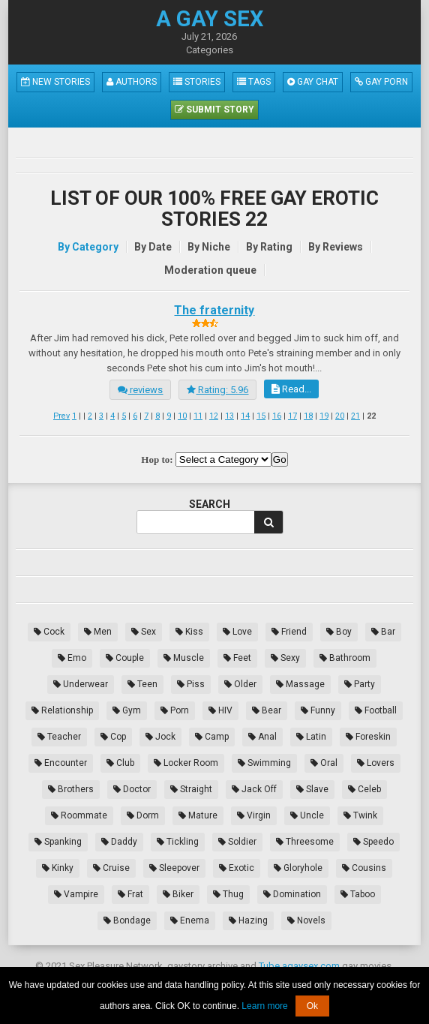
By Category (88, 247)
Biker (178, 894)
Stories (196, 82)
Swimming (264, 763)
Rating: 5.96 (217, 389)
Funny (318, 710)
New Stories (55, 82)
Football (376, 710)
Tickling (178, 841)
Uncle (307, 815)
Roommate (79, 815)
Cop (113, 736)
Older (240, 684)
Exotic (236, 868)
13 (229, 416)
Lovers (375, 763)
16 (276, 416)
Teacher (59, 736)
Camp (212, 736)
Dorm (143, 815)
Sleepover (174, 868)
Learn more (264, 1006)
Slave (312, 789)
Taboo (357, 894)
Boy (339, 631)
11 (198, 416)
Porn (174, 710)
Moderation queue (210, 270)
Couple (125, 658)
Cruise (111, 868)
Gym (126, 710)
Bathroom (345, 658)
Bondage (127, 920)
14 (245, 416)
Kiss (189, 631)
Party (359, 684)
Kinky (58, 868)
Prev (61, 416)
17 (292, 416)
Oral (324, 763)
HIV (220, 710)
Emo (72, 658)
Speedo (373, 841)
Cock (49, 631)
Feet (237, 658)
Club (120, 763)
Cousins (364, 868)
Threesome (305, 841)
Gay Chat (312, 82)
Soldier (237, 841)
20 (339, 416)
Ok (312, 1006)
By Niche (209, 247)
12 (213, 416)
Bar (383, 631)
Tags (254, 82)
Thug (228, 894)
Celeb (364, 789)
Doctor (132, 789)
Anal (262, 736)
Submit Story (214, 109)
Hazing (248, 920)
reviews (140, 389)
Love (237, 631)
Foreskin (368, 736)
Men (98, 631)
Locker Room (186, 763)
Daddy (119, 841)
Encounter (60, 763)
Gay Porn (381, 82)
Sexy (285, 658)
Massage (300, 684)
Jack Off (254, 789)
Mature (198, 815)
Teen (143, 684)
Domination (292, 894)
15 (261, 416)
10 (182, 416)
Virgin (254, 815)
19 (324, 416)
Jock (161, 736)
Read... (291, 389)
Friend (289, 631)
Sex (143, 631)
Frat (130, 894)
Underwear (80, 684)
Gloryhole (298, 868)
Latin (311, 736)
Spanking (58, 841)
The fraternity (214, 310)
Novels (306, 920)
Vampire (76, 894)
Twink (360, 815)
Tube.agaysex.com (299, 965)
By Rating (269, 247)
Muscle (184, 658)
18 (308, 416)
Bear (266, 710)
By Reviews (335, 247)
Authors (131, 82)
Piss (191, 684)
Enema (189, 920)
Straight (191, 789)
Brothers (71, 789)
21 (355, 416)
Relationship (62, 710)
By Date (153, 247)
